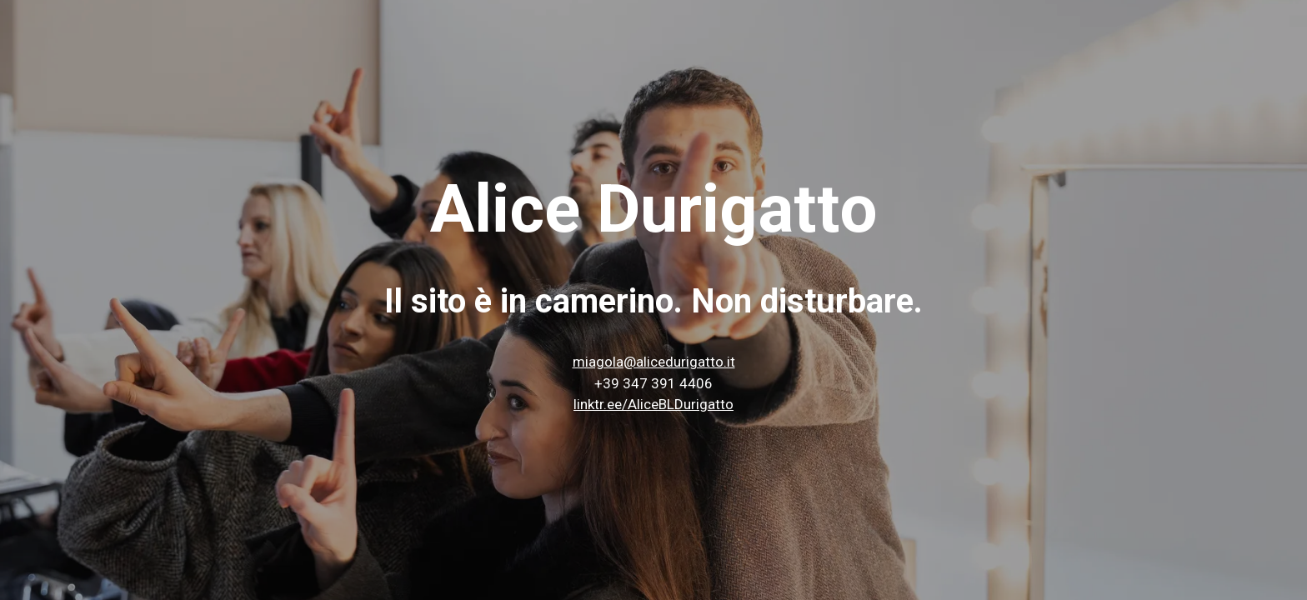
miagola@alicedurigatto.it (654, 361)
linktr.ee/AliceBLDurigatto (653, 404)
